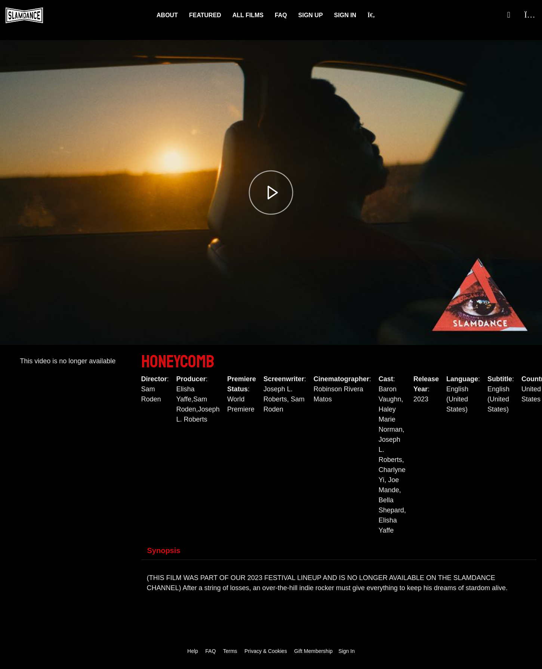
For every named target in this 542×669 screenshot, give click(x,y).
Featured (205, 15)
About (167, 15)
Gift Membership (313, 651)
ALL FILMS (248, 15)
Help (192, 651)
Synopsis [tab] (164, 550)
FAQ (281, 15)
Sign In (345, 15)
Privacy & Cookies (265, 651)
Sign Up (310, 15)
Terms (230, 651)
